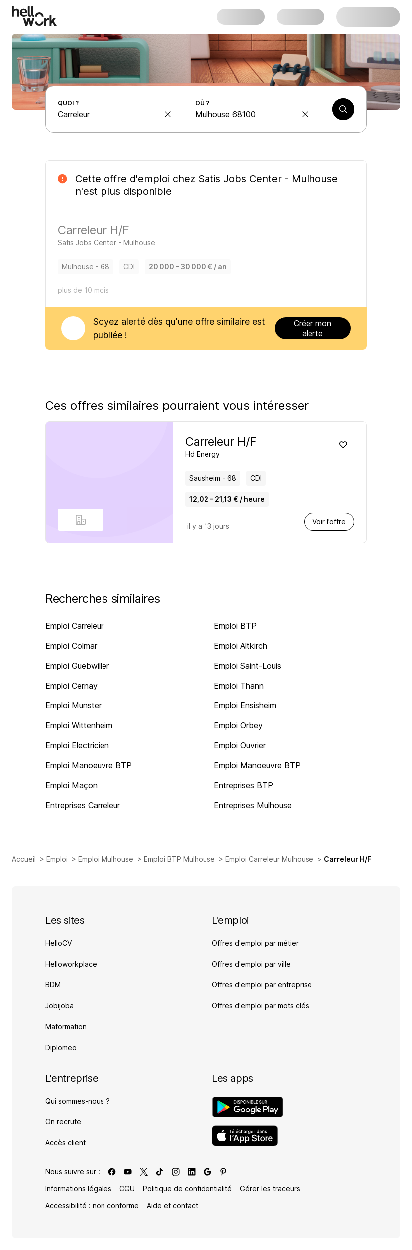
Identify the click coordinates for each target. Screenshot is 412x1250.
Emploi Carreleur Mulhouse (269, 859)
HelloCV (58, 943)
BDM (53, 984)
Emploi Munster (73, 705)
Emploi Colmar (71, 646)
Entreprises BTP (243, 785)
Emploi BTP (235, 626)
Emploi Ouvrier (240, 745)
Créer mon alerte (312, 328)
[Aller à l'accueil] (34, 16)
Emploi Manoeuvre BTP (88, 765)
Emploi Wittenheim (78, 725)
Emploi (57, 859)
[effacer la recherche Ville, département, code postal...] (305, 114)
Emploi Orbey (238, 725)
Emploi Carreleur (74, 626)
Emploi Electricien (77, 745)
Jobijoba (59, 1005)
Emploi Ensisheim (245, 705)
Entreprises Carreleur (82, 805)
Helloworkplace (71, 964)
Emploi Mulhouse (105, 859)
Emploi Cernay (71, 686)
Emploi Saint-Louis (247, 666)
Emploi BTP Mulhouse (179, 859)
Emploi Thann (239, 686)
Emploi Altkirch (240, 646)
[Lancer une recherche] (343, 109)
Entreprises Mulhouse (253, 805)
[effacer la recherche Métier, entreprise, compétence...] (168, 114)
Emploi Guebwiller (77, 666)
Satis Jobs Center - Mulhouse (268, 179)
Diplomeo (61, 1047)
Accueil (24, 859)
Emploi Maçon (71, 785)
